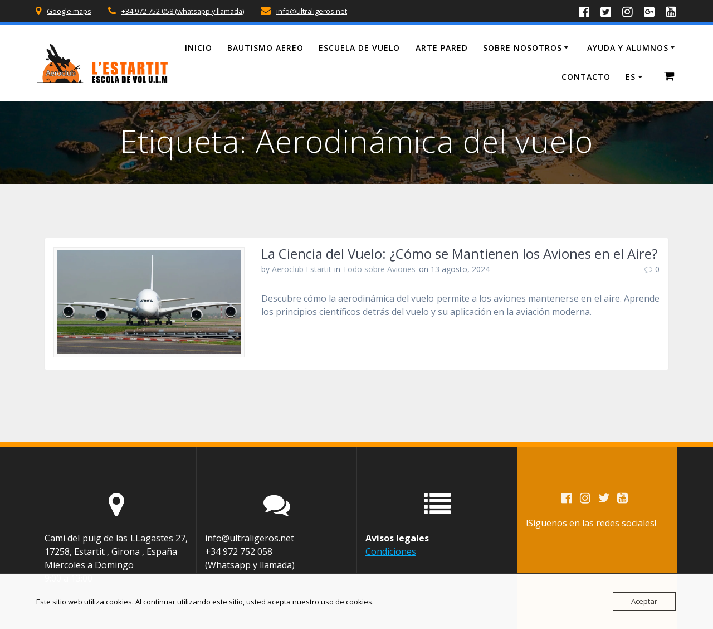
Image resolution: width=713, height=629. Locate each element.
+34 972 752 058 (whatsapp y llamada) (182, 11)
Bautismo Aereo (265, 47)
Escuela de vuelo (359, 47)
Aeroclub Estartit (301, 269)
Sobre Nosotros (522, 47)
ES (631, 76)
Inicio (198, 47)
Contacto (586, 76)
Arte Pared (442, 47)
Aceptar (644, 601)
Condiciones (390, 551)
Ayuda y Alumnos (627, 47)
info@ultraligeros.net (311, 11)
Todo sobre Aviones (379, 269)
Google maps (69, 11)
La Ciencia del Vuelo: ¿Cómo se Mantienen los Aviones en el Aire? (459, 253)
